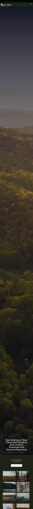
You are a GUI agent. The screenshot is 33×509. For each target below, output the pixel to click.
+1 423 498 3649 (19, 1)
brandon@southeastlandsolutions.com (10, 1)
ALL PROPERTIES (16, 465)
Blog (23, 1)
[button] (31, 3)
